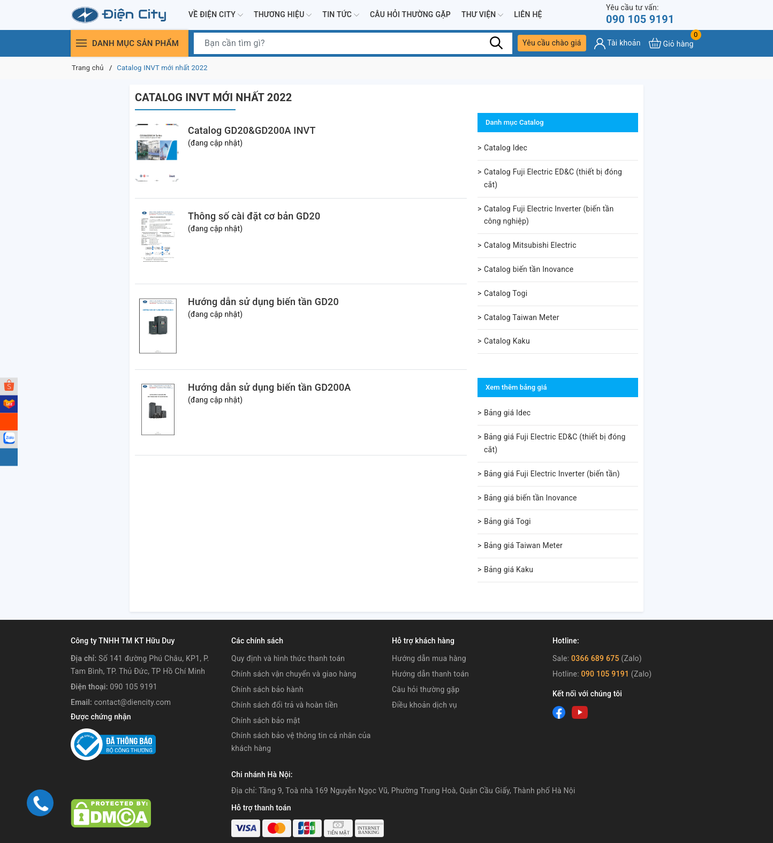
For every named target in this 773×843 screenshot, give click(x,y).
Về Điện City (215, 15)
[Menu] (81, 43)
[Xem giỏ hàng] (671, 43)
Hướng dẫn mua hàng (429, 658)
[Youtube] (580, 712)
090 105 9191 (640, 14)
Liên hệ (528, 14)
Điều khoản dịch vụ (424, 705)
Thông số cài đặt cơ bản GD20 (254, 216)
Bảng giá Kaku (508, 569)
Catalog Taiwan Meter (521, 317)
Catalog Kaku (507, 341)
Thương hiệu (283, 15)
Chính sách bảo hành (267, 689)
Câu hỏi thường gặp (410, 14)
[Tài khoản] (617, 43)
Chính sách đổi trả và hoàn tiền (284, 705)
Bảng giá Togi (507, 521)
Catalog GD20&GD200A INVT (252, 130)
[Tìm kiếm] (496, 43)
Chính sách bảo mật (265, 720)
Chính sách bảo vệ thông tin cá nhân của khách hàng (301, 742)
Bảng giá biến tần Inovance (530, 497)
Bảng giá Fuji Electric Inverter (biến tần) (552, 473)
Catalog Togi (505, 293)
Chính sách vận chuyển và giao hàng (294, 674)
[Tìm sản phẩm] (353, 43)
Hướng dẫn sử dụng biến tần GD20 (263, 301)
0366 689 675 (595, 658)
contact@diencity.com (132, 702)
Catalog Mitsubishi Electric (530, 245)
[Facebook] (558, 712)
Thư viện (482, 15)
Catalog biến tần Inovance (528, 269)
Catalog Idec (505, 147)
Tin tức (340, 15)
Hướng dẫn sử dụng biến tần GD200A (269, 387)
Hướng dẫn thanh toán (430, 674)
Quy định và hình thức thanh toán (288, 658)
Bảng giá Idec (507, 412)
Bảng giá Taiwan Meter (523, 545)
